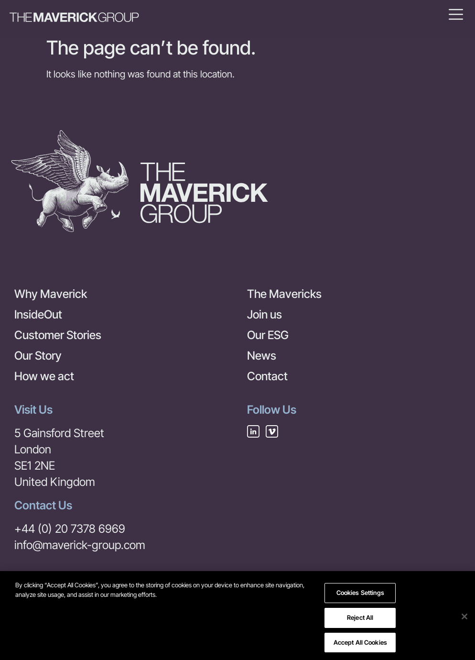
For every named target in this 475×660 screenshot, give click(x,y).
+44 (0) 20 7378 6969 (69, 529)
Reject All (360, 620)
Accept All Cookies (360, 645)
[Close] (464, 619)
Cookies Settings (360, 596)
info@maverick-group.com (79, 545)
